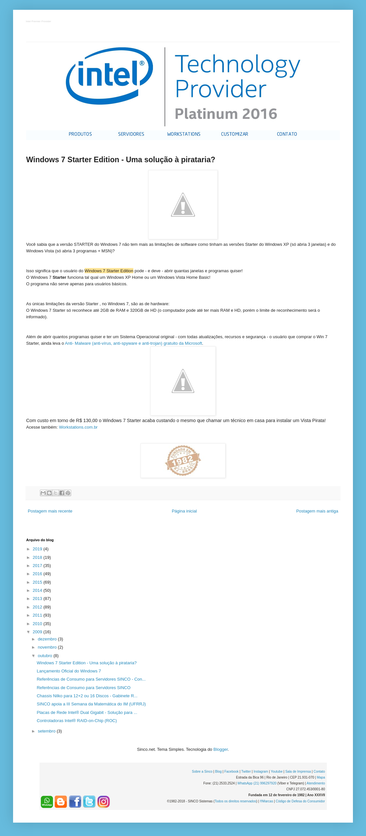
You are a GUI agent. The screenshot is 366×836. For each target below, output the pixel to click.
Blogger (220, 749)
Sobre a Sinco (202, 771)
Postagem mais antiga (317, 511)
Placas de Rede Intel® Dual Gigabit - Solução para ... (87, 712)
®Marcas (266, 801)
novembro (48, 647)
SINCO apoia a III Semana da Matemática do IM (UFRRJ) (91, 704)
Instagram (261, 771)
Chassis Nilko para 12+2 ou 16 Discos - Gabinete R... (87, 695)
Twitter (246, 771)
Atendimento (316, 783)
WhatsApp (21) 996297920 (256, 783)
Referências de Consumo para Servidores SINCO (83, 687)
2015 (38, 582)
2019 (38, 548)
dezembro (48, 639)
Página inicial (184, 511)
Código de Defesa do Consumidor (300, 801)
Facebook (231, 771)
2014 (38, 590)
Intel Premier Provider (38, 21)
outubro (46, 655)
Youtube (276, 771)
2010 (38, 623)
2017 (38, 565)
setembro (47, 731)
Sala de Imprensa (298, 771)
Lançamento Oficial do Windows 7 (69, 671)
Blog (218, 771)
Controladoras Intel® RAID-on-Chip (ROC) (77, 720)
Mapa (321, 777)
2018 (38, 557)
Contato (319, 771)
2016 (38, 573)
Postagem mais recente (50, 511)
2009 (38, 631)
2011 (38, 615)
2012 (38, 607)
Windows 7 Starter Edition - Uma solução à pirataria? (87, 662)
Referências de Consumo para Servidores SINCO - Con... (91, 679)
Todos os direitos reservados (235, 801)
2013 (38, 598)
